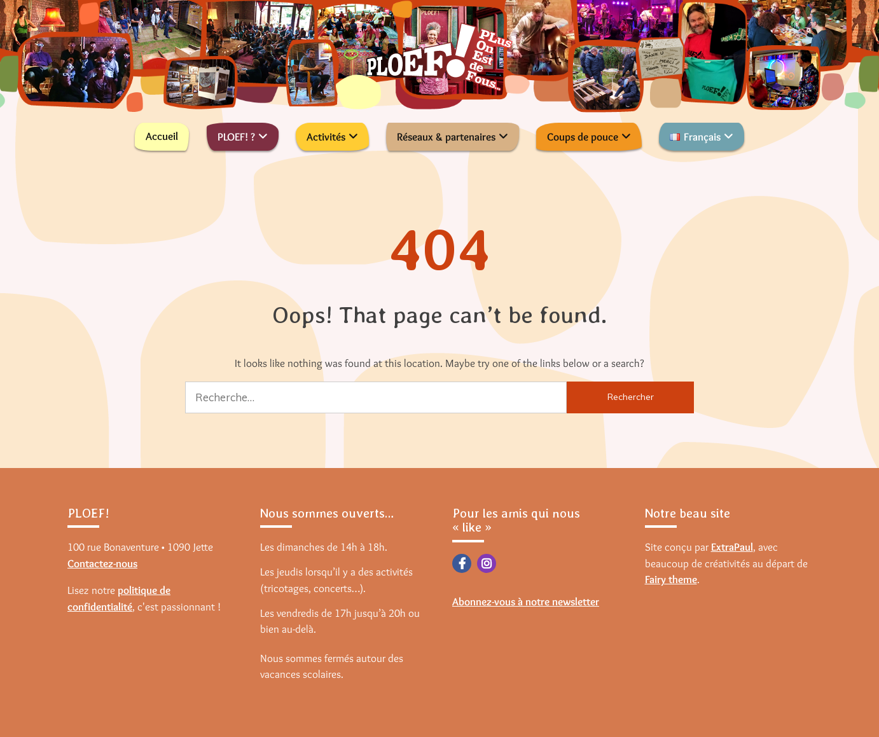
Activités (326, 136)
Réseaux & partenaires (446, 136)
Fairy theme (671, 579)
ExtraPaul (732, 547)
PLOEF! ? (236, 136)
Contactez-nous (102, 563)
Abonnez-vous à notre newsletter (525, 601)
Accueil (162, 136)
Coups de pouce (582, 136)
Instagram (486, 563)
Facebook (461, 563)
